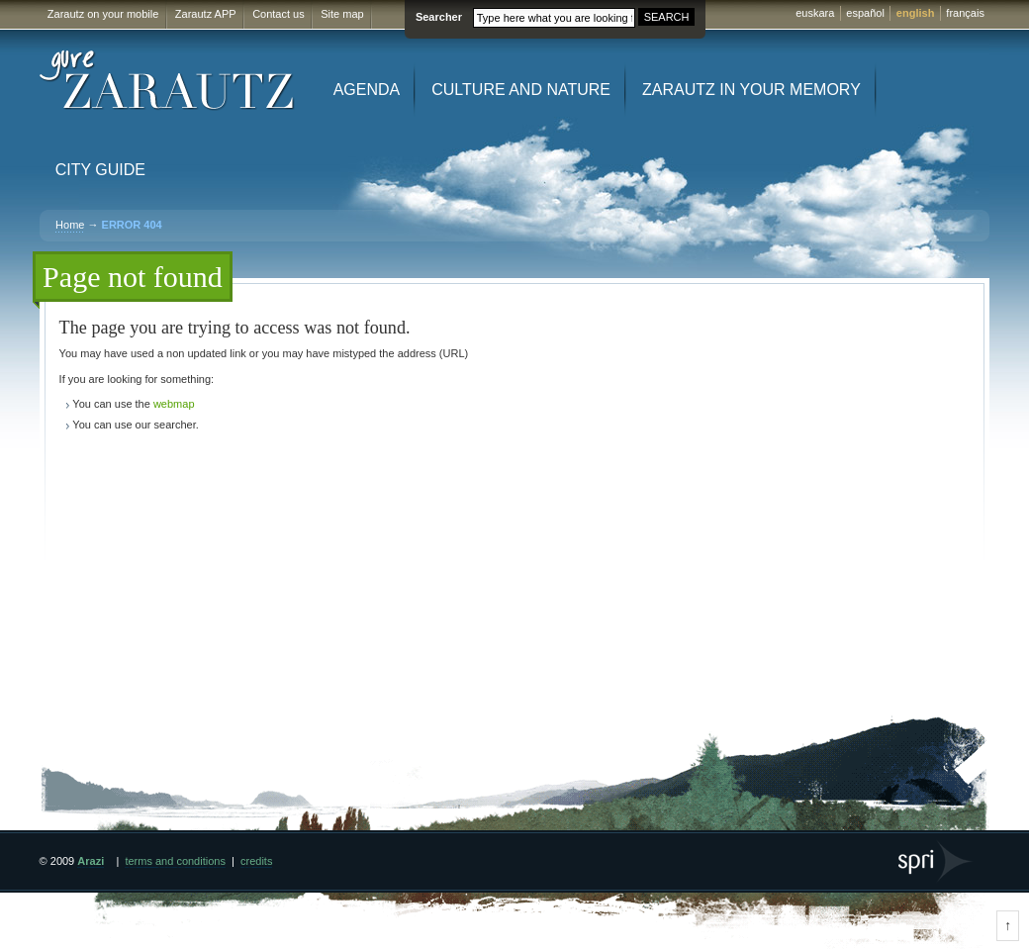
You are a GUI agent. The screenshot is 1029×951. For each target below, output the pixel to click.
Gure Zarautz (168, 80)
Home (69, 225)
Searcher (439, 17)
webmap (174, 404)
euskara (814, 13)
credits (256, 861)
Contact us (278, 14)
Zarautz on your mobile (103, 14)
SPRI (936, 861)
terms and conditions (175, 861)
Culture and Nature (520, 89)
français (965, 13)
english (915, 13)
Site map (342, 14)
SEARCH (667, 17)
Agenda (367, 89)
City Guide (100, 169)
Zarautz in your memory (751, 89)
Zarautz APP (205, 14)
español (865, 13)
